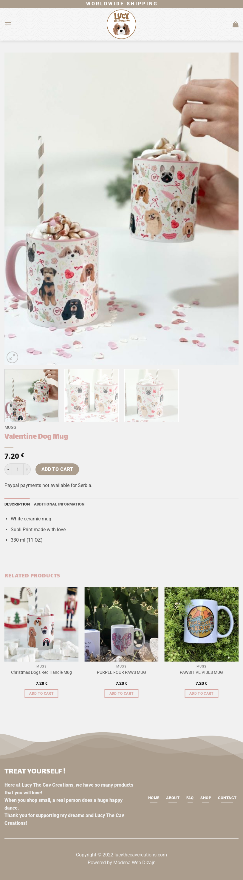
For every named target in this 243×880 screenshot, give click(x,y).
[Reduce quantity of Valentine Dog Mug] (8, 469)
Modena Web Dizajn (134, 862)
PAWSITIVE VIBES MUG (201, 672)
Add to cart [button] (41, 693)
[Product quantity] (18, 469)
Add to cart (57, 469)
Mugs (10, 427)
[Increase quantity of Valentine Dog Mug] (27, 469)
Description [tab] (17, 504)
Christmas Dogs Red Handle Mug (41, 672)
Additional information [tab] (59, 504)
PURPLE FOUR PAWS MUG (121, 672)
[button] (8, 24)
